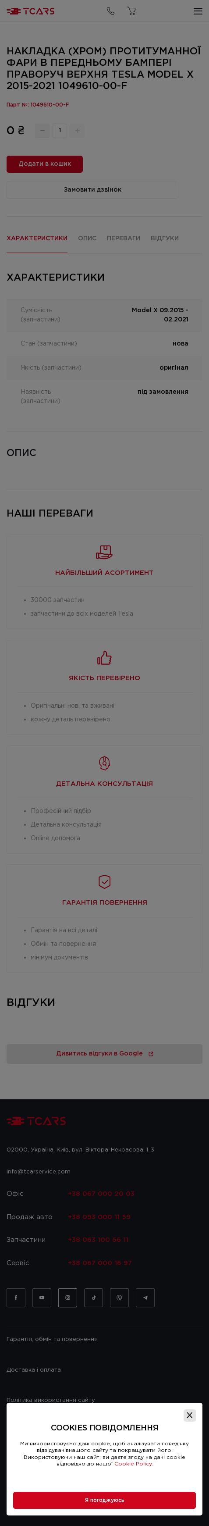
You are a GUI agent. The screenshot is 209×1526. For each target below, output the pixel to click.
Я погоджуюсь (104, 1500)
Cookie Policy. (133, 1464)
